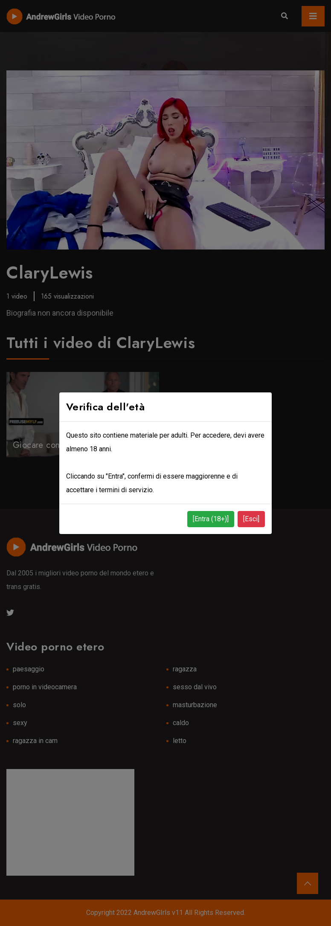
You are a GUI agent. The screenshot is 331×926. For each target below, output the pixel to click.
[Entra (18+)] (211, 519)
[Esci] (251, 519)
